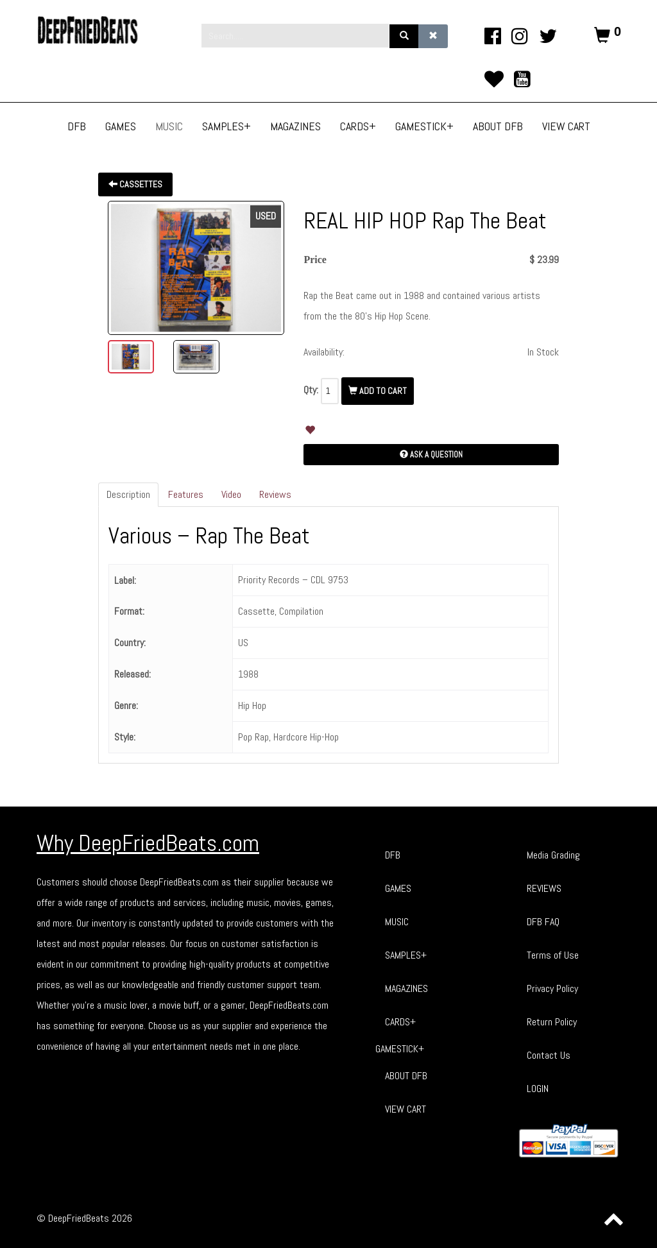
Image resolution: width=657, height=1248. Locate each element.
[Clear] (433, 36)
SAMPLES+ (406, 955)
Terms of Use (553, 955)
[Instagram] (520, 36)
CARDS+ (400, 1022)
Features (185, 494)
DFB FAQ (543, 921)
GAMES (398, 888)
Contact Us (548, 1055)
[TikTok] (494, 79)
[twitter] (548, 36)
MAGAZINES (406, 988)
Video (231, 494)
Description (128, 494)
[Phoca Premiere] (97, 30)
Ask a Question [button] (431, 454)
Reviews (275, 494)
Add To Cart (377, 391)
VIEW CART (405, 1109)
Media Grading (553, 855)
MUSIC (397, 921)
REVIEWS (544, 888)
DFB (392, 855)
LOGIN (538, 1088)
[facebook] (492, 36)
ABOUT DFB (406, 1075)
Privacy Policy (552, 988)
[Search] (404, 36)
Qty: (310, 390)
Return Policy (552, 1022)
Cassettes (135, 184)
